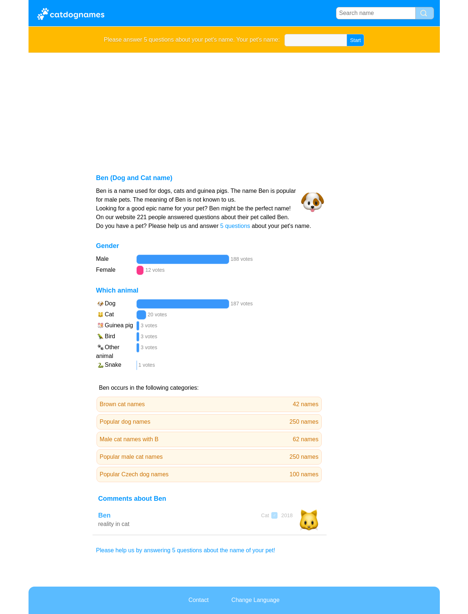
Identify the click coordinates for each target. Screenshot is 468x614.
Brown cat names (209, 404)
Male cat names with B (209, 439)
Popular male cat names (209, 457)
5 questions (235, 226)
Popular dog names (209, 421)
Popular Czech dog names (209, 474)
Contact (198, 600)
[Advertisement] (234, 107)
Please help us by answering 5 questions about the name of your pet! (185, 550)
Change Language (255, 600)
